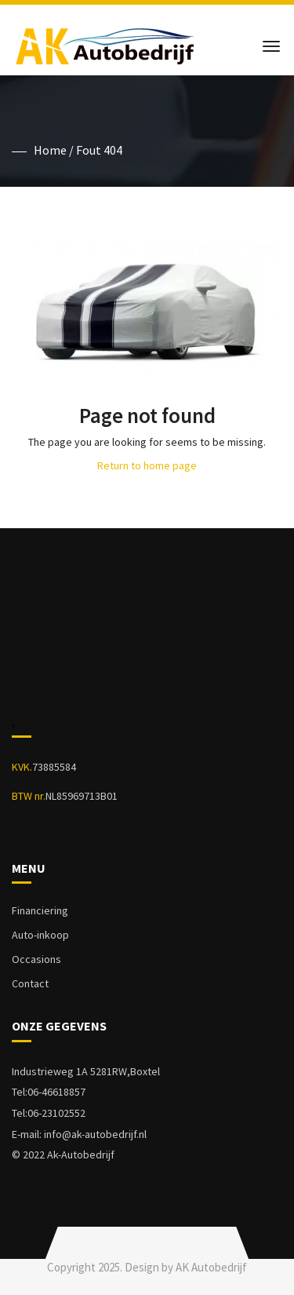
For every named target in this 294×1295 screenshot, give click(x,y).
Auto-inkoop (40, 935)
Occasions (36, 959)
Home (50, 150)
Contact (30, 983)
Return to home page (147, 465)
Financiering (40, 910)
